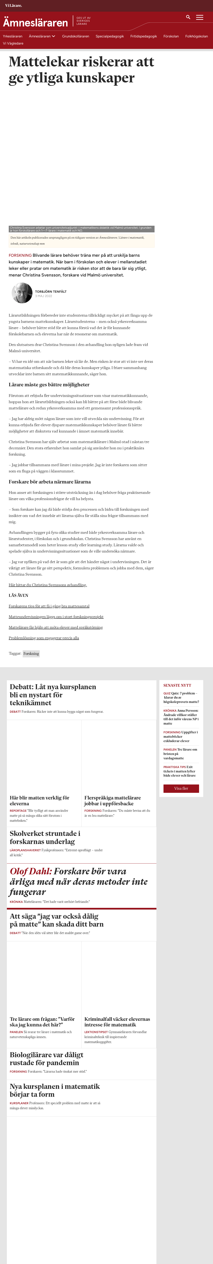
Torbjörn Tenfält (51, 151)
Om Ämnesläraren (21, 1235)
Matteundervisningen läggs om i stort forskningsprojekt (56, 476)
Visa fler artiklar (81, 980)
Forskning (31, 513)
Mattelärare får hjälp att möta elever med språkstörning (56, 487)
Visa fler (181, 648)
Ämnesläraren (40, 36)
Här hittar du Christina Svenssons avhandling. (48, 444)
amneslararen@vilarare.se (26, 1241)
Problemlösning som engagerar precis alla (44, 498)
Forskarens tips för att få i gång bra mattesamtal (49, 466)
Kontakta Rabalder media (98, 1243)
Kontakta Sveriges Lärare (165, 1243)
